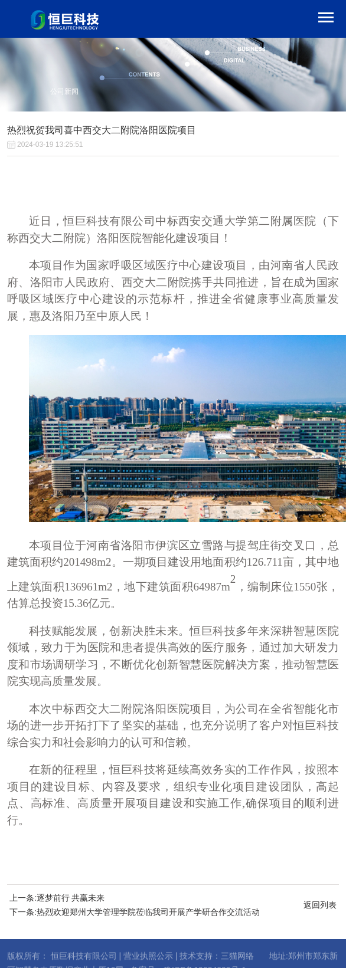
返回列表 (320, 905)
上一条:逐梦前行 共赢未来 (57, 898)
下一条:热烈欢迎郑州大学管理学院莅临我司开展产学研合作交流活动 (134, 912)
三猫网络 (237, 962)
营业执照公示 (148, 962)
